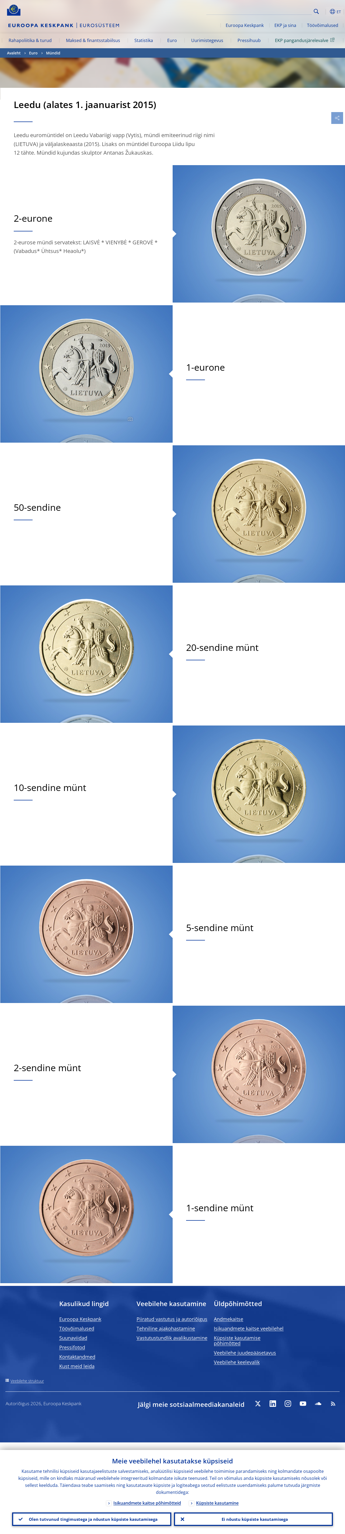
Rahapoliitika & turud (30, 40)
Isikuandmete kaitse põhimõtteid (147, 1495)
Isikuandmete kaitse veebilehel (249, 1328)
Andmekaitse (228, 1319)
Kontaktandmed (77, 1356)
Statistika (143, 40)
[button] (325, 11)
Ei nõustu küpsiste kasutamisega (253, 1515)
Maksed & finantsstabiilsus (93, 40)
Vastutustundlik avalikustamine (172, 1338)
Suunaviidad (73, 1338)
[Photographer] (129, 419)
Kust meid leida (77, 1366)
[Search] (285, 11)
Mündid (53, 52)
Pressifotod (72, 1347)
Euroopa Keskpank (245, 25)
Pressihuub (249, 40)
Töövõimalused (322, 25)
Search (316, 11)
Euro (172, 40)
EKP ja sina (285, 25)
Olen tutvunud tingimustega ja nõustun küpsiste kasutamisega (92, 1515)
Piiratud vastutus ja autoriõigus (172, 1319)
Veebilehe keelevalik (237, 1362)
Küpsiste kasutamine (217, 1495)
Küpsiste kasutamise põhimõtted (237, 1340)
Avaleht (14, 52)
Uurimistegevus (207, 40)
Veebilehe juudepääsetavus (245, 1352)
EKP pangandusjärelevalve (305, 40)
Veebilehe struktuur (27, 1380)
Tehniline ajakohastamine (166, 1328)
